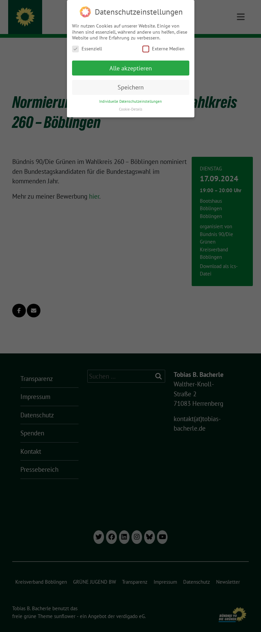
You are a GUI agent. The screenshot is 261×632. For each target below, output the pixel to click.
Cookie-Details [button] (130, 109)
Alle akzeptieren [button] (130, 68)
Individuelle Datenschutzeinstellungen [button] (130, 101)
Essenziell (87, 48)
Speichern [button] (131, 87)
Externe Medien (163, 48)
